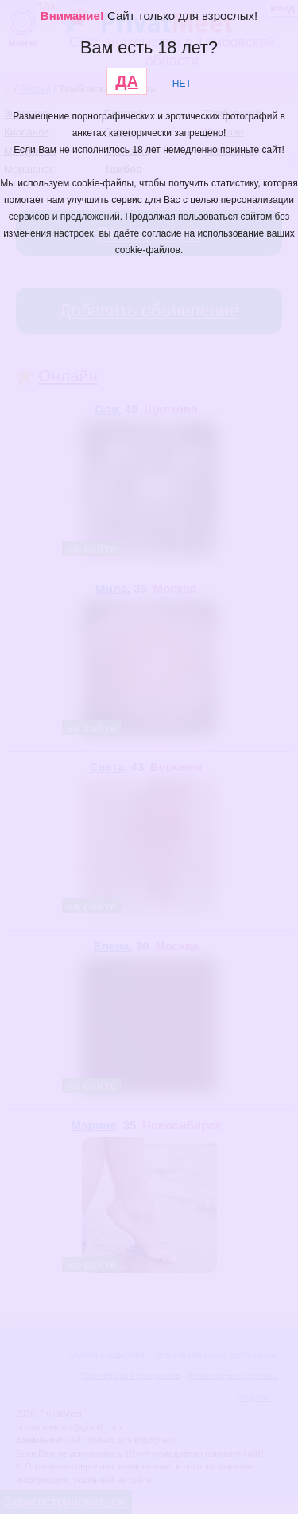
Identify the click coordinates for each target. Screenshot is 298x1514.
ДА (126, 81)
